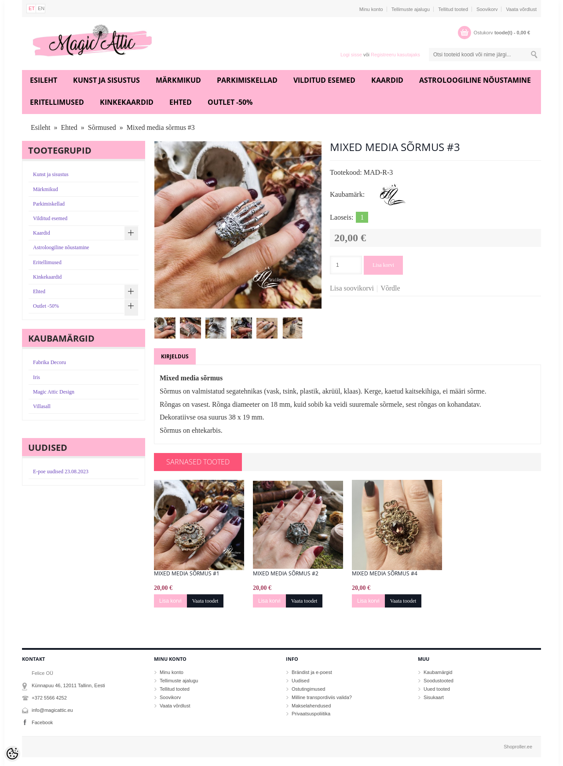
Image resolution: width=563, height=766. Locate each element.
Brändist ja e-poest (312, 672)
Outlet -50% (230, 102)
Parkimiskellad (247, 80)
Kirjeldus (175, 356)
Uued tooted (437, 689)
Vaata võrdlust (521, 9)
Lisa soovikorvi (352, 288)
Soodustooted (438, 680)
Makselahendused (311, 705)
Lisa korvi (383, 265)
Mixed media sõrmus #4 (384, 573)
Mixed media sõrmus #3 (161, 127)
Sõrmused (102, 127)
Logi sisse (351, 54)
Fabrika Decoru (49, 362)
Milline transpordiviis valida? (322, 697)
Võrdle (390, 288)
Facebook (42, 722)
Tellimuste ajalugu (410, 9)
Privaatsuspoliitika (311, 713)
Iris (36, 377)
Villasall (42, 406)
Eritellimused (57, 102)
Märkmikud (178, 80)
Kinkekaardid (127, 102)
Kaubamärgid (438, 672)
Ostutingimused (308, 689)
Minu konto (371, 9)
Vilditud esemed (324, 80)
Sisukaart (434, 697)
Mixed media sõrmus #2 (285, 573)
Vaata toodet (205, 601)
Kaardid (387, 80)
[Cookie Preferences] (12, 754)
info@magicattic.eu (52, 710)
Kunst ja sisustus (106, 80)
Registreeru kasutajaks (395, 54)
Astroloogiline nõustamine (475, 80)
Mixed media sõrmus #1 (186, 573)
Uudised (300, 680)
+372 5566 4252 (49, 697)
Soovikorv (486, 9)
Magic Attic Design (53, 392)
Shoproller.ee (518, 746)
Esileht (43, 80)
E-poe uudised (60, 471)
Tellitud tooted (453, 9)
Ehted (180, 102)
